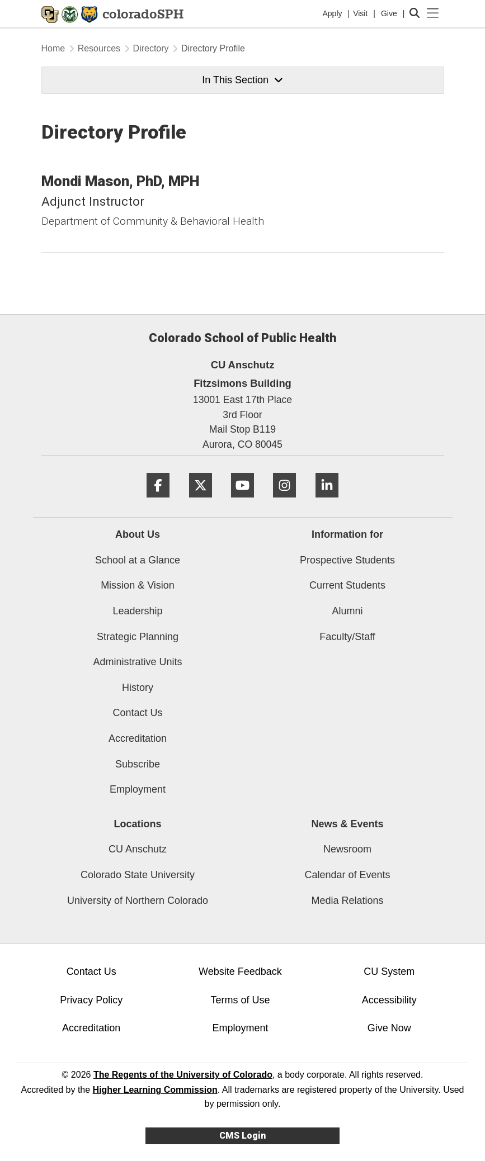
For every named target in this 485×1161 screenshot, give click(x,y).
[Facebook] (158, 501)
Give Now (389, 1028)
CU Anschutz (138, 849)
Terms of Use (240, 1000)
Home (53, 48)
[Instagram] (284, 501)
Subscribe (137, 764)
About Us (137, 534)
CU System (389, 971)
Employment (138, 789)
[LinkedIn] (327, 501)
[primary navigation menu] (433, 13)
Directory (151, 48)
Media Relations (347, 900)
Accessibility (389, 1000)
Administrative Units (137, 661)
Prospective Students (347, 560)
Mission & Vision (138, 585)
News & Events (347, 824)
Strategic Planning (137, 636)
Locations (137, 824)
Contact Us (137, 712)
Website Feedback (240, 971)
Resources (99, 48)
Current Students (347, 585)
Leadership (137, 611)
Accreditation (138, 738)
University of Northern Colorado (137, 900)
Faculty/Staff (347, 636)
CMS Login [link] (242, 1135)
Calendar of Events (347, 874)
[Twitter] (200, 501)
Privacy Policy (91, 1000)
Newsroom (347, 849)
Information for (347, 534)
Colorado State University (138, 874)
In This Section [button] (242, 80)
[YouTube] (242, 501)
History (137, 687)
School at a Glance (137, 560)
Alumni (347, 611)
